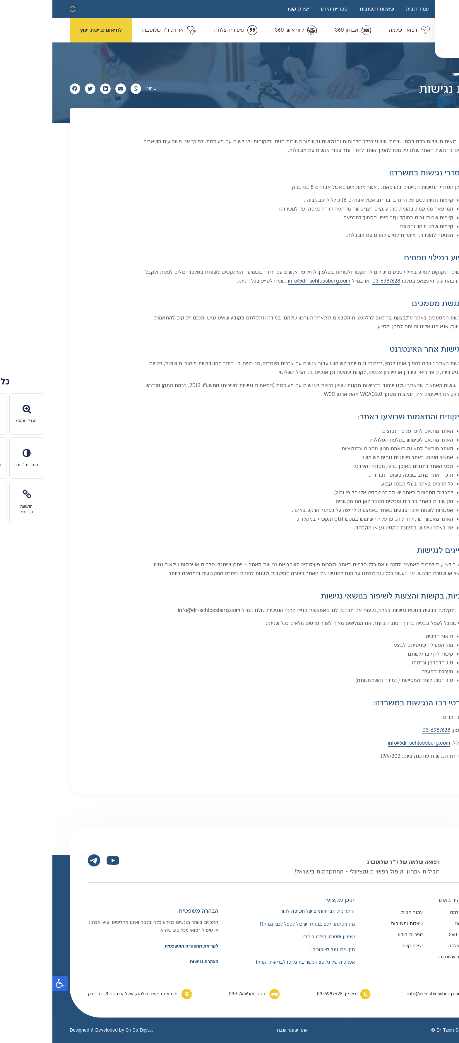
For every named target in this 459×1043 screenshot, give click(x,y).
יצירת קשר (245, 9)
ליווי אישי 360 (410, 934)
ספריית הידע (281, 9)
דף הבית (435, 74)
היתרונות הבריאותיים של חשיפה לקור (265, 911)
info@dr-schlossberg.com (267, 281)
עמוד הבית (364, 9)
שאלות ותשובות (324, 9)
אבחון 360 (413, 923)
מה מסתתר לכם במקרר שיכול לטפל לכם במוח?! (254, 924)
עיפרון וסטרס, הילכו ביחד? (276, 937)
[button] (20, 9)
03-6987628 (334, 281)
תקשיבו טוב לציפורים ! (279, 950)
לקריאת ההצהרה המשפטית (139, 946)
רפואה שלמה (411, 912)
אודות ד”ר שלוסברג (404, 957)
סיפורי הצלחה (410, 946)
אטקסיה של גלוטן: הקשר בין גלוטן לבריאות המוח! (252, 962)
